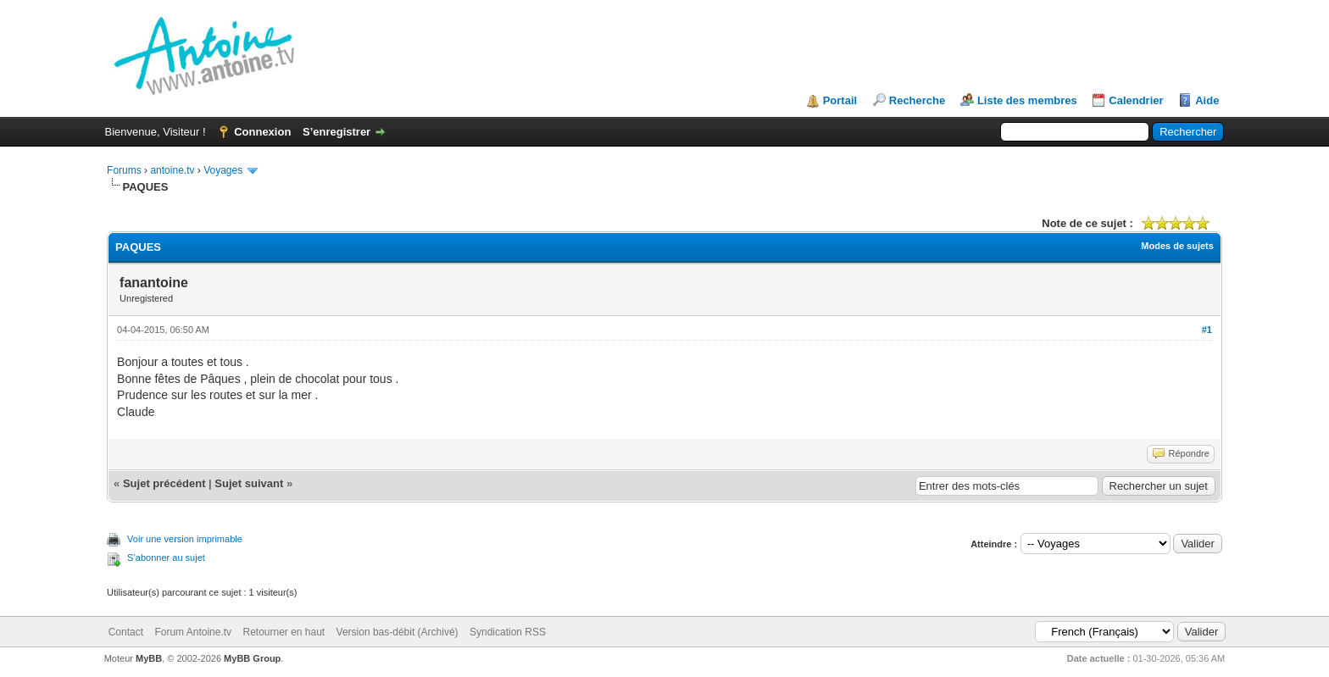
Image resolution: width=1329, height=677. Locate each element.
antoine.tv (172, 170)
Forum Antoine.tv (192, 632)
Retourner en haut (283, 632)
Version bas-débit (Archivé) (397, 632)
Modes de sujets (1177, 246)
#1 (1207, 330)
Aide (1207, 100)
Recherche (917, 100)
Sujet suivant (248, 483)
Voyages (222, 170)
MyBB (149, 658)
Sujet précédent (164, 483)
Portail (840, 100)
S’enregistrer (336, 131)
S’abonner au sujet (166, 557)
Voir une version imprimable (184, 539)
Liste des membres (1027, 100)
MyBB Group (252, 658)
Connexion (262, 131)
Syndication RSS (508, 632)
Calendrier (1136, 100)
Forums (124, 170)
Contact (125, 632)
